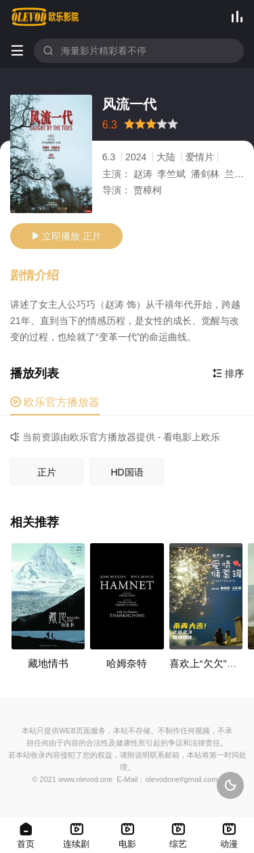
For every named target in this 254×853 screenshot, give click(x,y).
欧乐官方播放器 (55, 402)
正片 (46, 472)
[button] (41, 276)
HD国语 (126, 472)
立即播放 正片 (66, 236)
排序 (228, 373)
